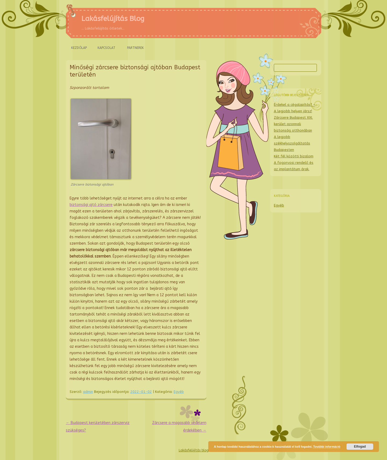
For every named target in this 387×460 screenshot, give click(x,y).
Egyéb (179, 392)
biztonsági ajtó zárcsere (91, 204)
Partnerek (135, 48)
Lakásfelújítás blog (194, 450)
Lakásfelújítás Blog (112, 19)
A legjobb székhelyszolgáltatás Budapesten (292, 143)
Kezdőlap (79, 48)
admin (88, 392)
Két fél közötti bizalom (293, 156)
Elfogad (360, 446)
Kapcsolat (106, 48)
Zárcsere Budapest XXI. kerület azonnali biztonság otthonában (293, 123)
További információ (326, 446)
